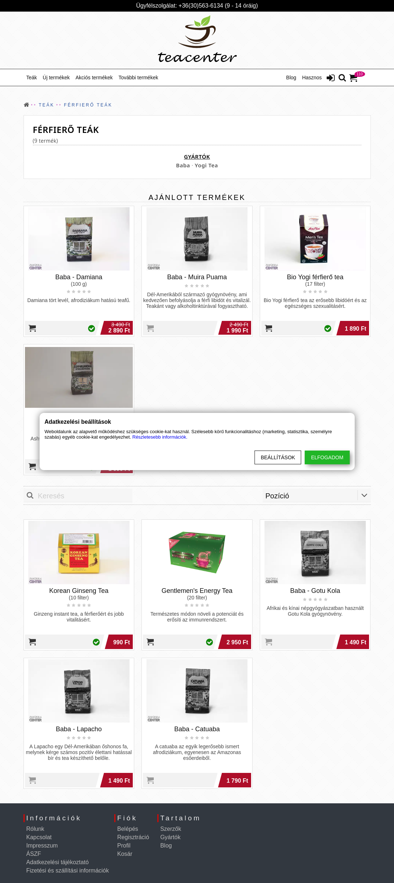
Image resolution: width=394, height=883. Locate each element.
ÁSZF (33, 854)
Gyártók (170, 837)
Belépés (127, 829)
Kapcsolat (39, 837)
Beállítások (278, 457)
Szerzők (170, 829)
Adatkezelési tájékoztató (57, 862)
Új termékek (56, 77)
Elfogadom (327, 457)
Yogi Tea (206, 165)
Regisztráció (133, 837)
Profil (123, 845)
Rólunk (35, 829)
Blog (291, 77)
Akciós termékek (94, 77)
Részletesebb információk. (159, 437)
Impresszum (42, 845)
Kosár (124, 854)
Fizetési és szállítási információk (67, 870)
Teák (31, 77)
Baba (183, 165)
